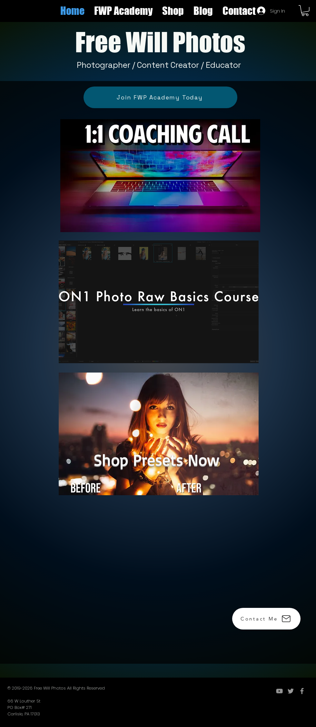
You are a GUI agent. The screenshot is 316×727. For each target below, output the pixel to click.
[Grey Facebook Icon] (302, 691)
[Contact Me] (266, 619)
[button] (173, 11)
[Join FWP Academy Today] (160, 97)
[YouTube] (279, 691)
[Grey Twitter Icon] (291, 691)
